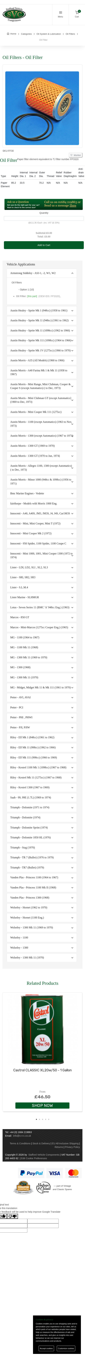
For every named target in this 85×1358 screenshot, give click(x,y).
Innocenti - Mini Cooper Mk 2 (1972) (30, 533)
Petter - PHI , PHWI (21, 717)
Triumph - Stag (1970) (22, 847)
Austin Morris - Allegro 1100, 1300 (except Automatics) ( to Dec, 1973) (41, 467)
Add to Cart (43, 245)
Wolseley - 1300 (19, 947)
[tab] (42, 273)
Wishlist (75, 155)
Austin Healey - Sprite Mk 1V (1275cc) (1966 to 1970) (40, 350)
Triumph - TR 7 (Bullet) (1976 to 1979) (32, 857)
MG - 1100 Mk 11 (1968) (24, 647)
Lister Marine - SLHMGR (24, 597)
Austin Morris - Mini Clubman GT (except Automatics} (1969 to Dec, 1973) (40, 400)
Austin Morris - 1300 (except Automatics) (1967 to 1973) (41, 435)
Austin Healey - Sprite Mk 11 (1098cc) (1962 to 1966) (40, 330)
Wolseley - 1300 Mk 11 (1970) (27, 957)
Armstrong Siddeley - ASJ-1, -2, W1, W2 (33, 273)
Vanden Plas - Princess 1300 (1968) (29, 897)
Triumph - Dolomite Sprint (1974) (29, 827)
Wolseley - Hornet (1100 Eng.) (27, 917)
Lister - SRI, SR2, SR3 (22, 577)
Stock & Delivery (41, 1143)
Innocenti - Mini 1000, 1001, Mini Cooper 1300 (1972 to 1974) (41, 555)
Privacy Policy (72, 1147)
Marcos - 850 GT (19, 617)
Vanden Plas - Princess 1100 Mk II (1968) (33, 887)
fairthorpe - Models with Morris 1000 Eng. (33, 503)
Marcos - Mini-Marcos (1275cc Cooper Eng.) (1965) (39, 627)
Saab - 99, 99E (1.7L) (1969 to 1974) (30, 797)
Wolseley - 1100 (19, 937)
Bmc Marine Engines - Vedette (27, 493)
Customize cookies (66, 1348)
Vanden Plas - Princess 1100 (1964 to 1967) (34, 877)
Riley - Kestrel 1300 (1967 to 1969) (29, 787)
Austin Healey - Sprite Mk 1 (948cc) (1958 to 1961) (38, 310)
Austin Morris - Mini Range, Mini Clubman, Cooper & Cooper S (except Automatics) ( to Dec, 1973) (40, 386)
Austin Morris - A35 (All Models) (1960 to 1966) (37, 360)
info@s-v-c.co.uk (22, 1135)
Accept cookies (46, 1348)
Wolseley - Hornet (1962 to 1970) (28, 907)
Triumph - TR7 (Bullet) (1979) (27, 867)
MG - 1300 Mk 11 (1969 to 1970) (28, 657)
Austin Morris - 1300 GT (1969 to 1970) (32, 445)
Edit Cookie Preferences (34, 1158)
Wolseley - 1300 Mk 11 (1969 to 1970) (31, 927)
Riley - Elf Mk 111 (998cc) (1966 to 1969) (33, 757)
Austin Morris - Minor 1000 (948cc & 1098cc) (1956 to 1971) (40, 481)
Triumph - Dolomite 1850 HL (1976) (30, 837)
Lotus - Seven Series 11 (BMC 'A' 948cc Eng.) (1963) (39, 607)
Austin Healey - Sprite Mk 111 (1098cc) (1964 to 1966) (40, 340)
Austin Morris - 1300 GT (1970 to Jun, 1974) (35, 455)
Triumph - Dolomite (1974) (25, 817)
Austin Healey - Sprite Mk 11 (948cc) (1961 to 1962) (39, 320)
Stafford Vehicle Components (43, 1154)
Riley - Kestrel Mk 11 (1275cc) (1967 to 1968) (36, 777)
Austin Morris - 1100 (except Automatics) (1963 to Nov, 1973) (41, 423)
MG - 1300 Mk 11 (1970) (24, 677)
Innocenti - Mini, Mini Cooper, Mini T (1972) (35, 523)
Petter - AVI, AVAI (20, 697)
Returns (59, 1147)
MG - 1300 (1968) (20, 667)
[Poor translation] (12, 1216)
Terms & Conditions (20, 1143)
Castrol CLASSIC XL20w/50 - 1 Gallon (42, 1070)
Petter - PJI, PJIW (20, 727)
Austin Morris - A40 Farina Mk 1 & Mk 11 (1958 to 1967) (38, 372)
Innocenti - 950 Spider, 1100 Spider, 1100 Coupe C (38, 543)
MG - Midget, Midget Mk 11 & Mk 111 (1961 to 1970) (40, 687)
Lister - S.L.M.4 (19, 587)
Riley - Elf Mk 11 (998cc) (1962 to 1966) (33, 747)
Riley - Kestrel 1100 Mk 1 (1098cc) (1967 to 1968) (38, 767)
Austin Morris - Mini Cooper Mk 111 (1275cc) (36, 411)
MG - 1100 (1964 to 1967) (24, 637)
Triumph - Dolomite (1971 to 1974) (29, 807)
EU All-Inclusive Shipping (65, 1143)
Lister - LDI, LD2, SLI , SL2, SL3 (29, 567)
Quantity (43, 212)
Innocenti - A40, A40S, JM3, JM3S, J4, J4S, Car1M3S (40, 513)
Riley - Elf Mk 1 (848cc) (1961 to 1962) (32, 737)
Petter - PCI (16, 707)
